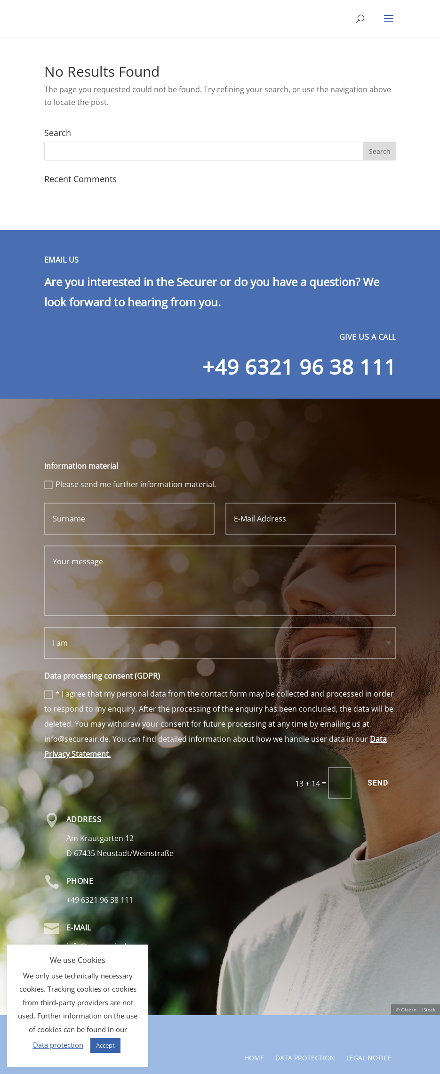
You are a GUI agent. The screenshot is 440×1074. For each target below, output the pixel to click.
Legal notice (369, 1024)
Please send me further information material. (130, 484)
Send (378, 782)
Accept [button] (105, 1045)
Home (254, 1024)
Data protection (305, 1024)
